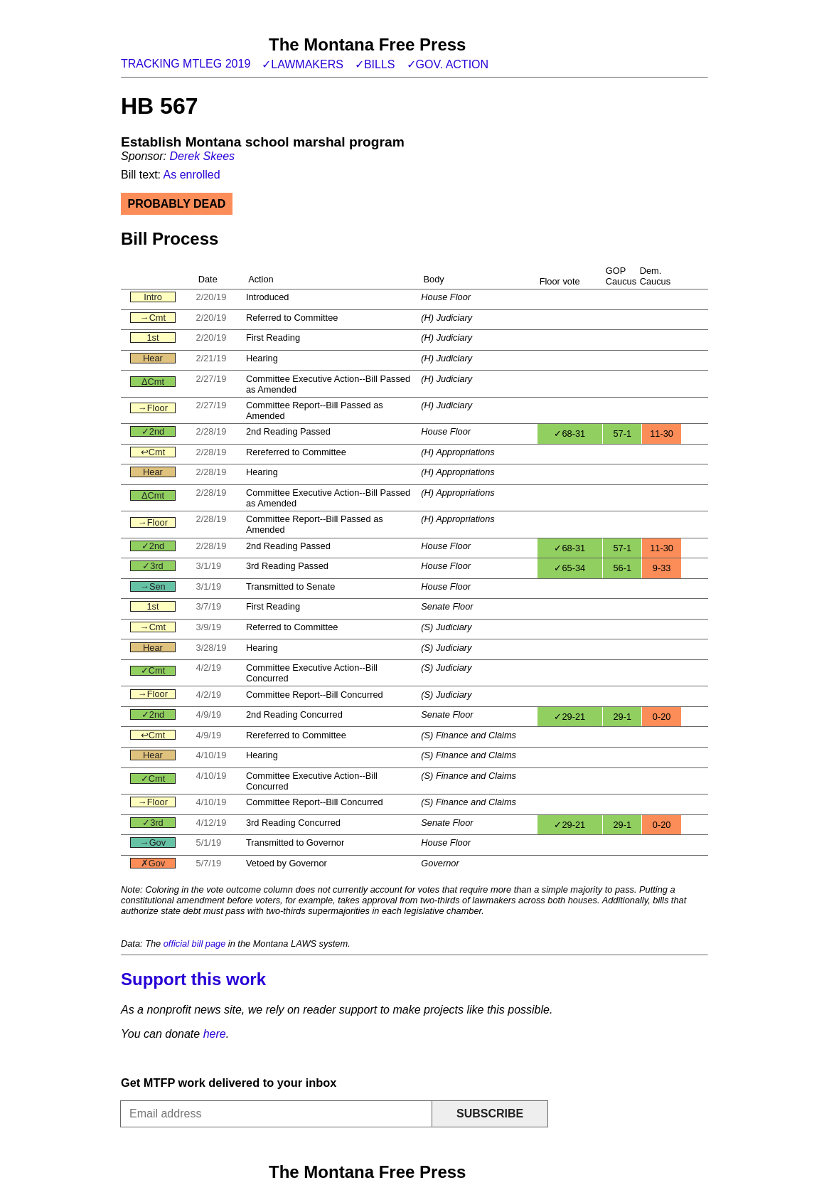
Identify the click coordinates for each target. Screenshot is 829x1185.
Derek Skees (202, 156)
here (214, 1034)
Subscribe (489, 1113)
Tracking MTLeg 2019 (185, 64)
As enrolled (192, 175)
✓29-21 (569, 716)
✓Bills (375, 64)
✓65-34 (569, 568)
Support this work (193, 979)
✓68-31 (569, 433)
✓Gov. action (448, 64)
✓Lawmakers (302, 64)
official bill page (195, 943)
